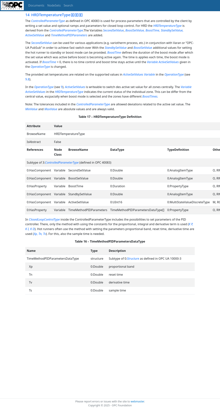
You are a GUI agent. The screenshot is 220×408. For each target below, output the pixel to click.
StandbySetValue (116, 48)
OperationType (40, 67)
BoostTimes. (150, 96)
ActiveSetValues (133, 74)
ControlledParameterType (48, 21)
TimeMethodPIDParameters (69, 35)
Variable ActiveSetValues (163, 62)
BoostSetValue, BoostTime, (142, 30)
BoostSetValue (142, 48)
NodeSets (54, 5)
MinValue (31, 109)
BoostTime (114, 52)
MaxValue (50, 109)
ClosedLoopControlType (44, 219)
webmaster (137, 401)
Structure (133, 258)
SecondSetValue (113, 30)
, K (30, 229)
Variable (149, 74)
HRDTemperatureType (167, 26)
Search (68, 5)
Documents (36, 5)
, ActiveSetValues (74, 87)
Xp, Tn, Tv (40, 234)
